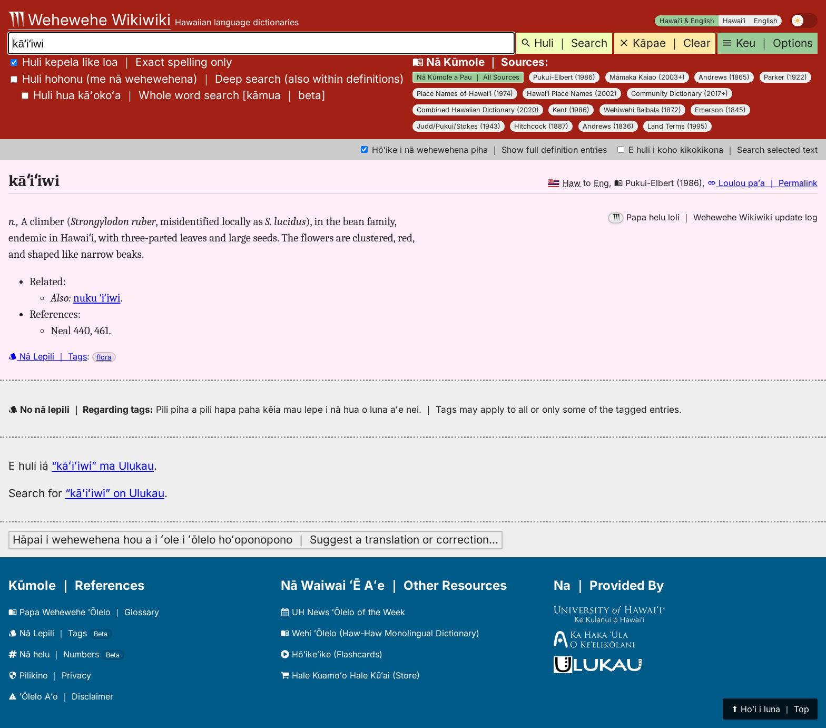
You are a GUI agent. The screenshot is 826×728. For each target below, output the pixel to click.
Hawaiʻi (734, 21)
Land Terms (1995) (677, 126)
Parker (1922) (785, 77)
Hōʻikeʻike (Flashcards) (331, 654)
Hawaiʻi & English (687, 21)
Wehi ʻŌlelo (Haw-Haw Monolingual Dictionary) (380, 633)
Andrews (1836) (608, 126)
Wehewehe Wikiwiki (89, 20)
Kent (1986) (571, 109)
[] (174, 95)
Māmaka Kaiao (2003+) (647, 77)
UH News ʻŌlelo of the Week (343, 612)
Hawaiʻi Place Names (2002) (572, 93)
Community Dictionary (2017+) (679, 93)
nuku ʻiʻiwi (96, 298)
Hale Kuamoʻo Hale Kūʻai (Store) (350, 675)
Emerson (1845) (720, 109)
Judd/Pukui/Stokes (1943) (459, 126)
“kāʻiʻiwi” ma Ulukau (103, 465)
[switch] (804, 20)
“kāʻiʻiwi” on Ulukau (114, 493)
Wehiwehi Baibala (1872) (642, 109)
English (766, 21)
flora (103, 357)
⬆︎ (770, 709)
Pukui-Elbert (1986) (564, 77)
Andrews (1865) (724, 77)
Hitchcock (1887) (541, 126)
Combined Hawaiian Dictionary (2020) (478, 109)
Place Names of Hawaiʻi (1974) (465, 93)
